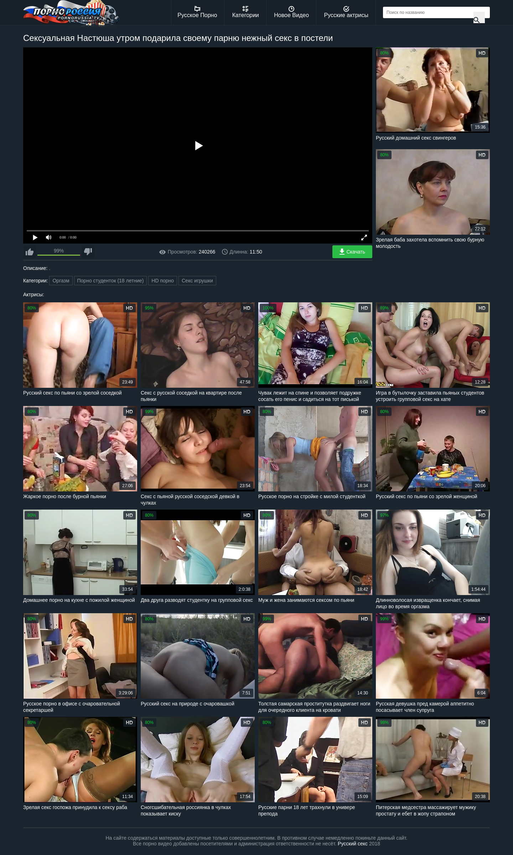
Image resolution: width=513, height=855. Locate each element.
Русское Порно (197, 12)
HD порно (162, 280)
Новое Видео (291, 12)
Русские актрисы (346, 12)
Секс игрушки (197, 280)
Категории (245, 12)
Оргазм (60, 280)
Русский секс (353, 843)
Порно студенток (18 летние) (110, 280)
